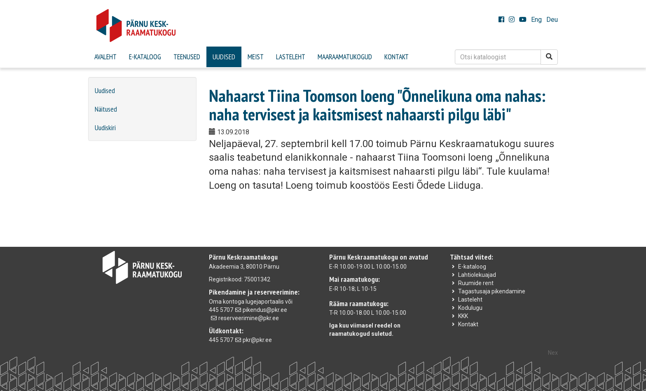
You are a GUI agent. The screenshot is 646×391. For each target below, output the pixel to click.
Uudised (224, 56)
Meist (256, 56)
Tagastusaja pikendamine (491, 291)
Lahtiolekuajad (477, 275)
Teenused (186, 56)
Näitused (106, 109)
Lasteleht (290, 56)
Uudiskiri (105, 127)
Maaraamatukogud (345, 56)
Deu (552, 19)
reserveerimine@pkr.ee (248, 318)
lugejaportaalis (265, 301)
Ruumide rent (476, 283)
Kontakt (396, 56)
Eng (536, 19)
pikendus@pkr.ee (265, 310)
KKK (463, 316)
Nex (553, 352)
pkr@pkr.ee (257, 340)
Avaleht (105, 56)
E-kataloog (145, 56)
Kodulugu (470, 307)
